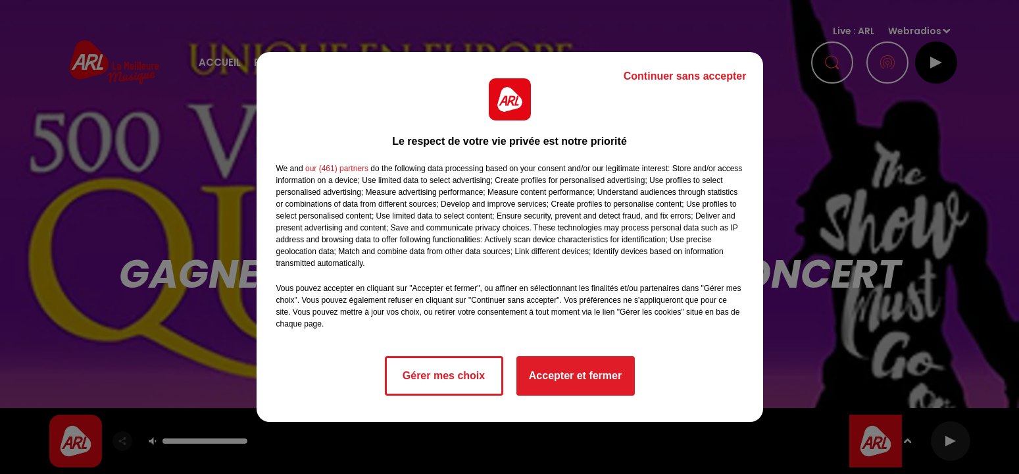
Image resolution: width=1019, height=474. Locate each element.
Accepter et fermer (575, 375)
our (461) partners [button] (336, 168)
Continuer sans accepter (685, 76)
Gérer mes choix (444, 375)
